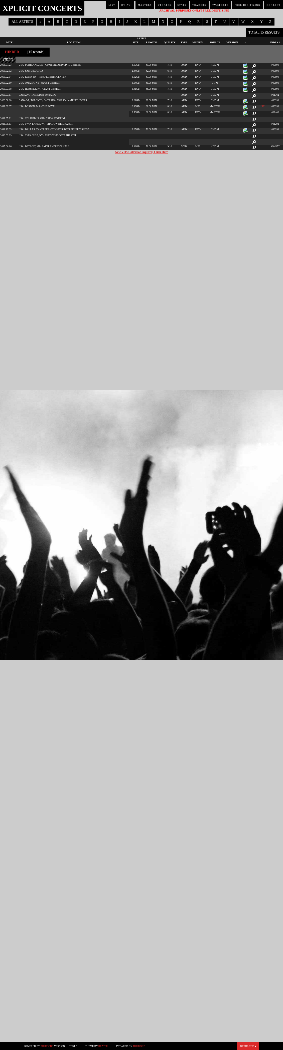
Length (151, 42)
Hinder (12, 52)
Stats (181, 5)
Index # (275, 42)
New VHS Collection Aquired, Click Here (141, 152)
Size (135, 42)
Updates (164, 5)
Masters (145, 5)
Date (9, 42)
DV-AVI (126, 5)
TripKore (139, 1046)
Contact (273, 5)
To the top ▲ (248, 1046)
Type (184, 42)
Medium (197, 42)
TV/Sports (220, 5)
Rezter (103, 1046)
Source (215, 42)
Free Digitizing (247, 5)
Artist (141, 38)
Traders (199, 5)
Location (74, 42)
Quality (170, 42)
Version (232, 42)
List (111, 5)
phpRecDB (47, 1046)
